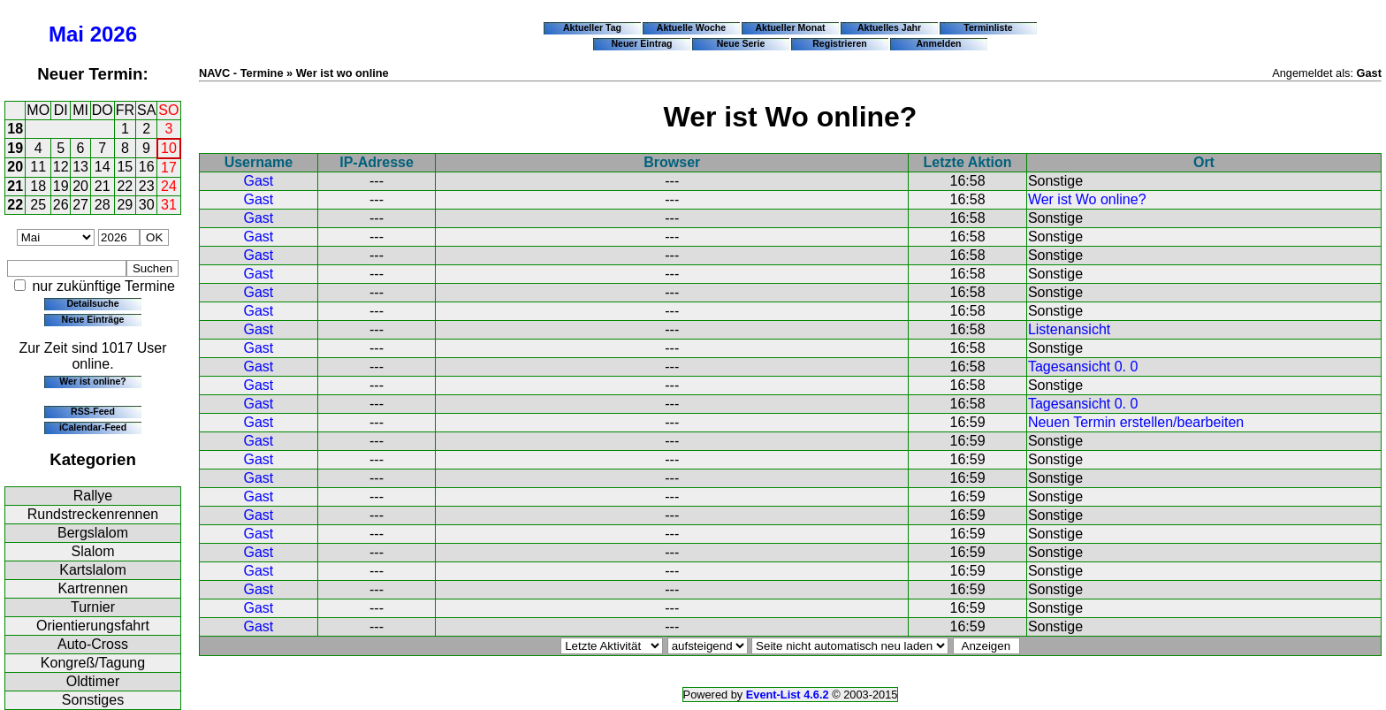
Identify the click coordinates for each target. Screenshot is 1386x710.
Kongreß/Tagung (93, 662)
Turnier (93, 607)
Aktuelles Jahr (889, 27)
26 (61, 204)
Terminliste (987, 27)
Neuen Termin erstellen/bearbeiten (1136, 422)
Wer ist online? (92, 381)
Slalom (93, 551)
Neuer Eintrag (641, 43)
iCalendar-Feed (92, 427)
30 (147, 204)
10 (169, 148)
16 (147, 166)
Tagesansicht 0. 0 (1083, 366)
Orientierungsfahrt (92, 625)
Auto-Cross (92, 644)
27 (80, 204)
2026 (113, 34)
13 (80, 166)
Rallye (92, 495)
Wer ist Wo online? (1087, 199)
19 (15, 148)
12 (61, 166)
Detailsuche (92, 303)
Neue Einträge (93, 319)
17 (169, 167)
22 (125, 186)
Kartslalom (92, 569)
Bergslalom (92, 532)
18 (15, 128)
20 (15, 166)
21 (15, 186)
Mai (66, 34)
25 (38, 204)
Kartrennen (92, 588)
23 (147, 186)
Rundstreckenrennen (93, 514)
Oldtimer (92, 681)
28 (102, 204)
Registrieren (839, 43)
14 (102, 166)
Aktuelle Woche (691, 27)
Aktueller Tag (592, 27)
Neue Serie (741, 43)
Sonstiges (93, 699)
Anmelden (939, 43)
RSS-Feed (93, 411)
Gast (258, 180)
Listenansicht (1069, 329)
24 (169, 186)
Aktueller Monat (790, 27)
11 (38, 166)
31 (169, 204)
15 (125, 166)
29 (125, 204)
